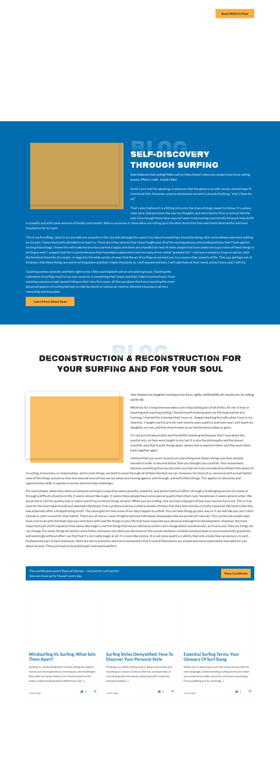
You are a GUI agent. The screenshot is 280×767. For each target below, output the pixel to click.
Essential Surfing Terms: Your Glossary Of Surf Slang (211, 657)
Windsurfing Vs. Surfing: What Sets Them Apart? (62, 657)
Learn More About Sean (50, 301)
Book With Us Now (234, 14)
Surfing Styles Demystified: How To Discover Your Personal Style (139, 657)
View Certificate (236, 573)
